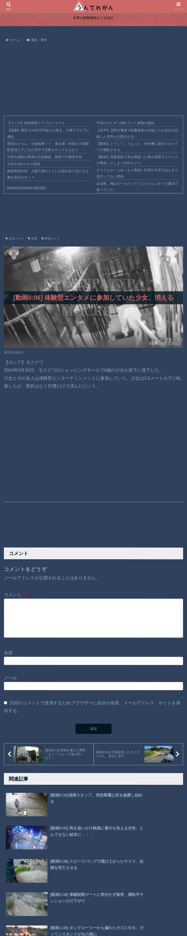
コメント (15, 594)
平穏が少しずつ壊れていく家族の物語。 (127, 123)
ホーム (62, 921)
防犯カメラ (50, 238)
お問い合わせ (120, 921)
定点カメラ (14, 238)
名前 (8, 655)
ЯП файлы (169, 343)
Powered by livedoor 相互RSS (26, 187)
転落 (32, 238)
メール (10, 680)
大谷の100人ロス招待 (23, 164)
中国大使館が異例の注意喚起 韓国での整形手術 (44, 157)
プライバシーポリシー (88, 921)
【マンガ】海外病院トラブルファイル (36, 123)
